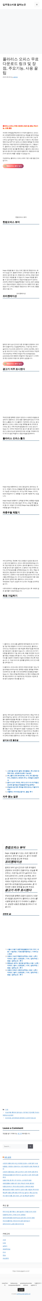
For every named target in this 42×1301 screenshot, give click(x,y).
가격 (6, 1109)
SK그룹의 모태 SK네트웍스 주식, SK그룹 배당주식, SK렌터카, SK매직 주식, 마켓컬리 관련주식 (23, 778)
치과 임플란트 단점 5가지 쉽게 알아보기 (16, 1221)
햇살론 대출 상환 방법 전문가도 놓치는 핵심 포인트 (20, 1193)
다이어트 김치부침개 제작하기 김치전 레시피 (20, 1118)
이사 (4, 1252)
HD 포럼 (7, 1157)
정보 (4, 1255)
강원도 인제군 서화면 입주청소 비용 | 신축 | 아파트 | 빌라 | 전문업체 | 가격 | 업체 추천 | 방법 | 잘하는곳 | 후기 (22, 972)
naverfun (5, 1283)
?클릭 (13, 166)
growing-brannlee (26, 1283)
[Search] (30, 1146)
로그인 (20, 1133)
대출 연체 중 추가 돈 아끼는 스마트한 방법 (17, 1180)
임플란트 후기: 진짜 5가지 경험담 (14, 1215)
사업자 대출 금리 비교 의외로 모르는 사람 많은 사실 (20, 1163)
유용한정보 (6, 1249)
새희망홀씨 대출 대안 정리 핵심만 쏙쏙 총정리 (18, 1183)
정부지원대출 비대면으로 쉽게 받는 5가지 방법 (19, 1218)
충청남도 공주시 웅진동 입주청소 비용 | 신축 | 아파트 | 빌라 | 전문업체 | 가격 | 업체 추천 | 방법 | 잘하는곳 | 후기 (23, 965)
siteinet (25, 1285)
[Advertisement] (21, 32)
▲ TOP (21, 1290)
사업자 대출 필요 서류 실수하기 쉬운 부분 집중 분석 (20, 1172)
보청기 (5, 1246)
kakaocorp (14, 1283)
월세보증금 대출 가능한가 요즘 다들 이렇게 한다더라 (21, 1189)
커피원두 (6, 1258)
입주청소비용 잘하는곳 (14, 4)
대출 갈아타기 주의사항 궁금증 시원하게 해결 (18, 1186)
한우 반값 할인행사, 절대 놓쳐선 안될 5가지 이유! (19, 1212)
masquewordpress (14, 1285)
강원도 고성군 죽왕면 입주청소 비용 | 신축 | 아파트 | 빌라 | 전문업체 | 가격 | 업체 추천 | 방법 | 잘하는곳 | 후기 (22, 958)
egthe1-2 (34, 1285)
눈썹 (4, 1243)
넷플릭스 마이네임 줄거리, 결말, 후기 (20, 792)
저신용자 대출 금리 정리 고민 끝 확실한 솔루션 (19, 1196)
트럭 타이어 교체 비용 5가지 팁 (13, 1224)
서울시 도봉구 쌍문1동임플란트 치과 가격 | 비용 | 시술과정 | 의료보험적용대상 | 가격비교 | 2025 (23, 951)
